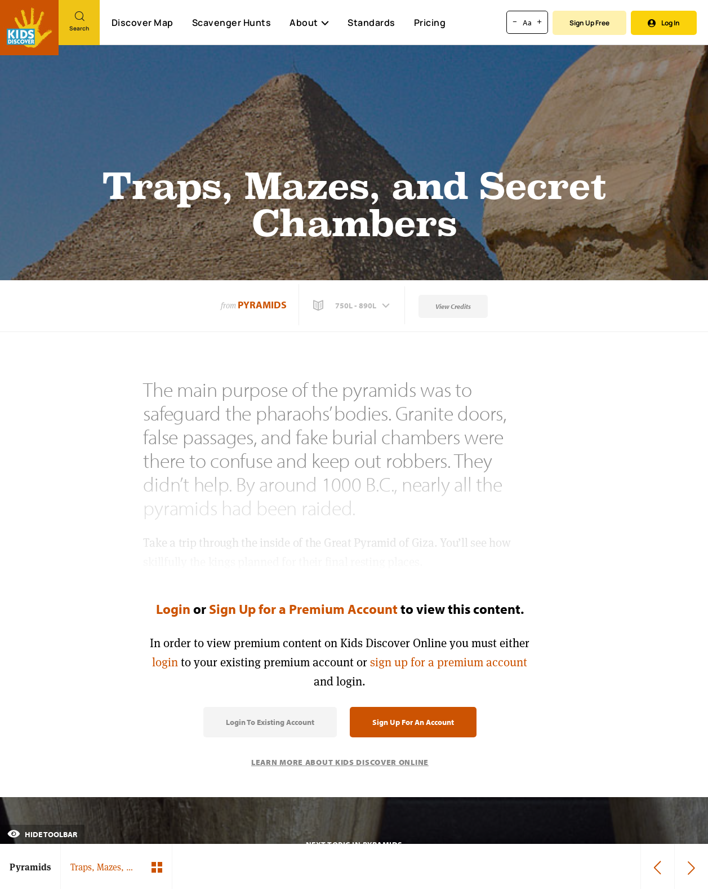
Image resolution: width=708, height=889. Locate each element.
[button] (353, 305)
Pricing (430, 22)
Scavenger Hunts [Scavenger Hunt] (231, 23)
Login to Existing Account (270, 722)
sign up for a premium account (448, 662)
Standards (371, 22)
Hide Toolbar (42, 834)
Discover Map (142, 22)
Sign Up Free (589, 23)
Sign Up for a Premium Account (303, 608)
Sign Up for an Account (413, 722)
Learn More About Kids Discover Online (340, 762)
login (165, 662)
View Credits (453, 306)
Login (173, 608)
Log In (664, 23)
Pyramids (262, 304)
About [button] (309, 22)
